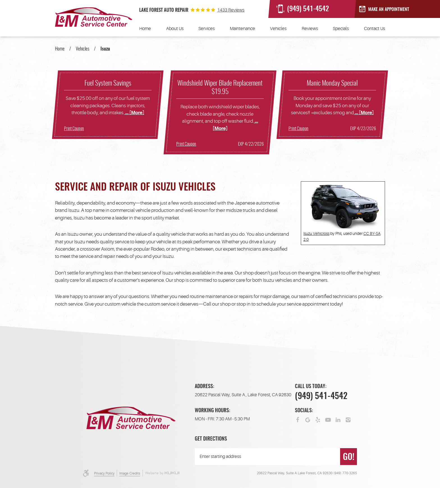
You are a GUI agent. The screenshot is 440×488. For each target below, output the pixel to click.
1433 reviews (230, 10)
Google (308, 419)
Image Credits (129, 473)
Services (206, 28)
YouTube (328, 419)
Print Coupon (74, 129)
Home (145, 28)
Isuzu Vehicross (316, 233)
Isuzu (105, 49)
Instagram (348, 419)
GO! (348, 457)
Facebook (298, 419)
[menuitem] (145, 28)
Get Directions (211, 439)
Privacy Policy (104, 473)
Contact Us (374, 28)
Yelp (318, 419)
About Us (175, 28)
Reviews (310, 28)
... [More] (134, 112)
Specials (341, 28)
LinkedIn (338, 419)
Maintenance (242, 28)
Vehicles (278, 28)
